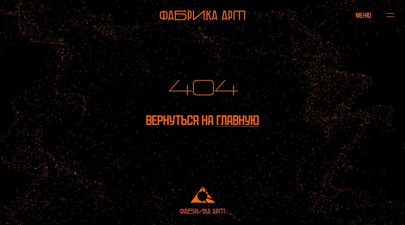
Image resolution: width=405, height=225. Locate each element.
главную (237, 120)
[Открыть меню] (363, 15)
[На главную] (202, 15)
